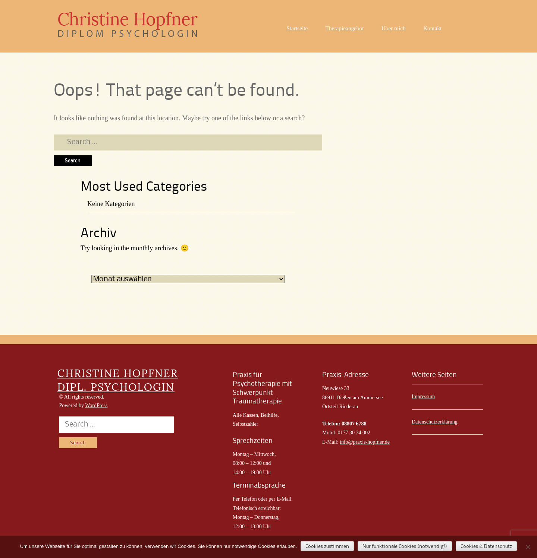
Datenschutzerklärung (435, 422)
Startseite (297, 28)
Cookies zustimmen (327, 546)
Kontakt (432, 28)
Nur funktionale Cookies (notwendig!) (404, 546)
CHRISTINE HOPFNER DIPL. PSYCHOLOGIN (117, 380)
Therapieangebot (345, 28)
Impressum (423, 396)
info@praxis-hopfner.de (365, 442)
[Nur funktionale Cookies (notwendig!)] (527, 547)
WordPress (96, 405)
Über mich (393, 28)
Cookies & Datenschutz (486, 546)
